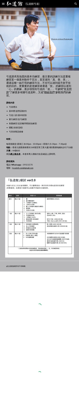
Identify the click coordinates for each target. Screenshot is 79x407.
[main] (39, 39)
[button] (3, 3)
